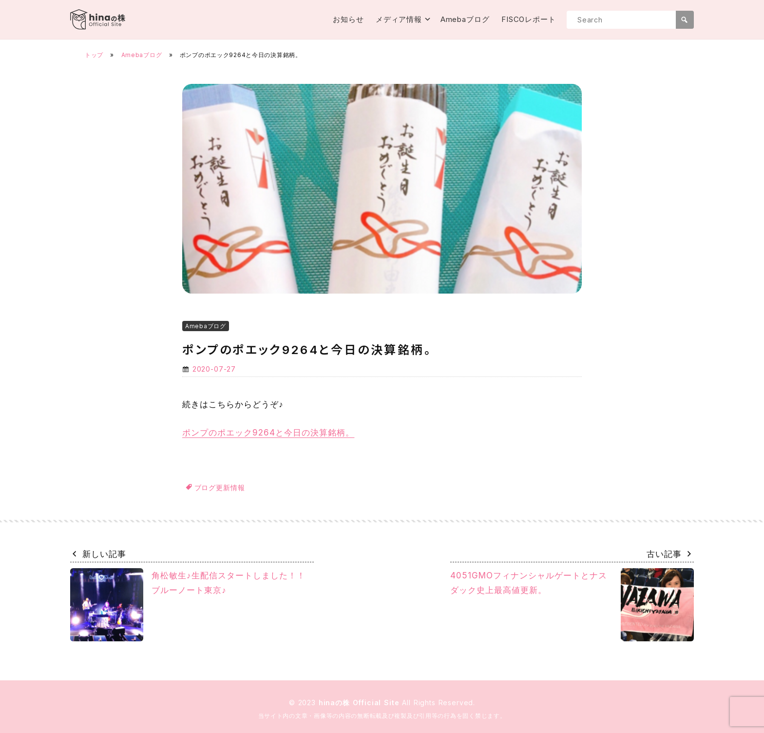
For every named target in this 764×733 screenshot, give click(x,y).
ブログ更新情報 (219, 487)
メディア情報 (399, 19)
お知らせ (348, 19)
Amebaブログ (465, 19)
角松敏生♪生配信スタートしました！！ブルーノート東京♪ (188, 604)
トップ (94, 55)
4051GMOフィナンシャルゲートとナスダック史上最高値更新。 (572, 604)
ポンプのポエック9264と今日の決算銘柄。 (268, 432)
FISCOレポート (528, 19)
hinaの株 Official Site (360, 702)
